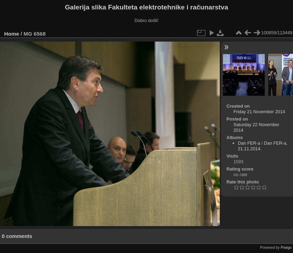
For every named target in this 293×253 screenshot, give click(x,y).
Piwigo (286, 247)
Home (11, 34)
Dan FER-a (249, 143)
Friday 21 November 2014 (259, 111)
